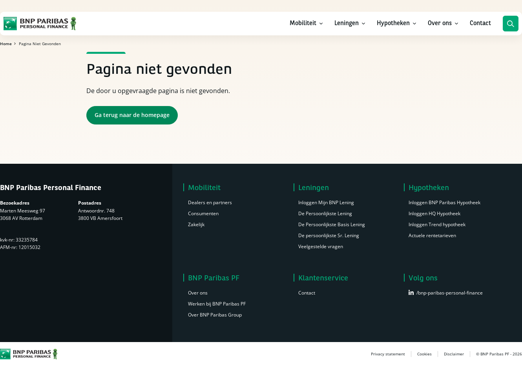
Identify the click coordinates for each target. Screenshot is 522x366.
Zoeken (510, 23)
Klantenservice (323, 278)
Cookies (424, 354)
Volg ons (423, 278)
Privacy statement (388, 354)
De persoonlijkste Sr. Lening (328, 235)
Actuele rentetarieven (432, 235)
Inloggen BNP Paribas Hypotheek (444, 202)
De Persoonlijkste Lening (325, 213)
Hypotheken (393, 23)
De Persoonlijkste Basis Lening (331, 224)
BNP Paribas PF (213, 278)
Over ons (440, 23)
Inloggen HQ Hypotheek (434, 213)
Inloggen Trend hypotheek (437, 224)
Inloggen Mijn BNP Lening (326, 202)
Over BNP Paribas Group (215, 314)
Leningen (346, 23)
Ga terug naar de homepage (132, 115)
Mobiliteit (303, 23)
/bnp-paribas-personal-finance (449, 292)
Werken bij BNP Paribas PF (217, 303)
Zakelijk (196, 224)
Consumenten (203, 213)
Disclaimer (454, 354)
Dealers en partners (210, 202)
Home (6, 43)
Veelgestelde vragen (320, 246)
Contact (480, 23)
